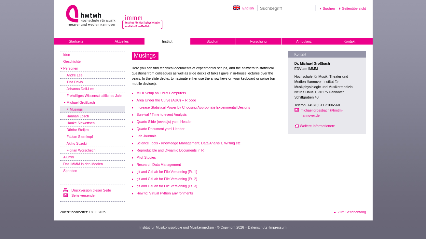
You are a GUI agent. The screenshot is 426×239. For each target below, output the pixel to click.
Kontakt (349, 41)
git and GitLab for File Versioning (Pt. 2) (167, 179)
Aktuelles (122, 41)
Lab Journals (147, 136)
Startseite (76, 41)
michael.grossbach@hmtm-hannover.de (322, 112)
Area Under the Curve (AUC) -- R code (166, 100)
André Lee (75, 75)
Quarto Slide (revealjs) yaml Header (164, 122)
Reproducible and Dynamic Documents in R (170, 150)
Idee (66, 55)
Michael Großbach (81, 102)
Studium (212, 41)
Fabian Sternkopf (80, 137)
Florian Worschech (81, 150)
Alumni (68, 157)
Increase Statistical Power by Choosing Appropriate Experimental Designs (193, 107)
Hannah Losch (78, 116)
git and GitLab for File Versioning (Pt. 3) (167, 186)
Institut (167, 41)
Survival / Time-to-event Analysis (162, 114)
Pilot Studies (146, 157)
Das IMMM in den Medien (83, 164)
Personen (70, 68)
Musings (76, 109)
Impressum (278, 227)
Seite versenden (84, 195)
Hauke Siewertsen (81, 123)
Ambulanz (303, 41)
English (248, 8)
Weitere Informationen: (317, 126)
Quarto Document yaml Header (161, 129)
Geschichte (72, 61)
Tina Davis (75, 82)
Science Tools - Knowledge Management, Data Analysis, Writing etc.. (189, 143)
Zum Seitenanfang (351, 212)
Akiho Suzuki (77, 143)
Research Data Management (159, 164)
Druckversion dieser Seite (91, 190)
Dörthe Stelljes (78, 130)
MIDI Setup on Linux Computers (161, 93)
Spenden (70, 171)
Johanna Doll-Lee (80, 89)
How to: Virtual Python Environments (165, 193)
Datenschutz (257, 227)
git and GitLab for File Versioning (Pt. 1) (167, 172)
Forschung (258, 41)
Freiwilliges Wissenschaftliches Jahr (94, 96)
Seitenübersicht (354, 8)
